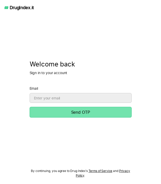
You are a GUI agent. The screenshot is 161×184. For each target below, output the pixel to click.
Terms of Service (101, 171)
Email (34, 88)
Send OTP (80, 112)
